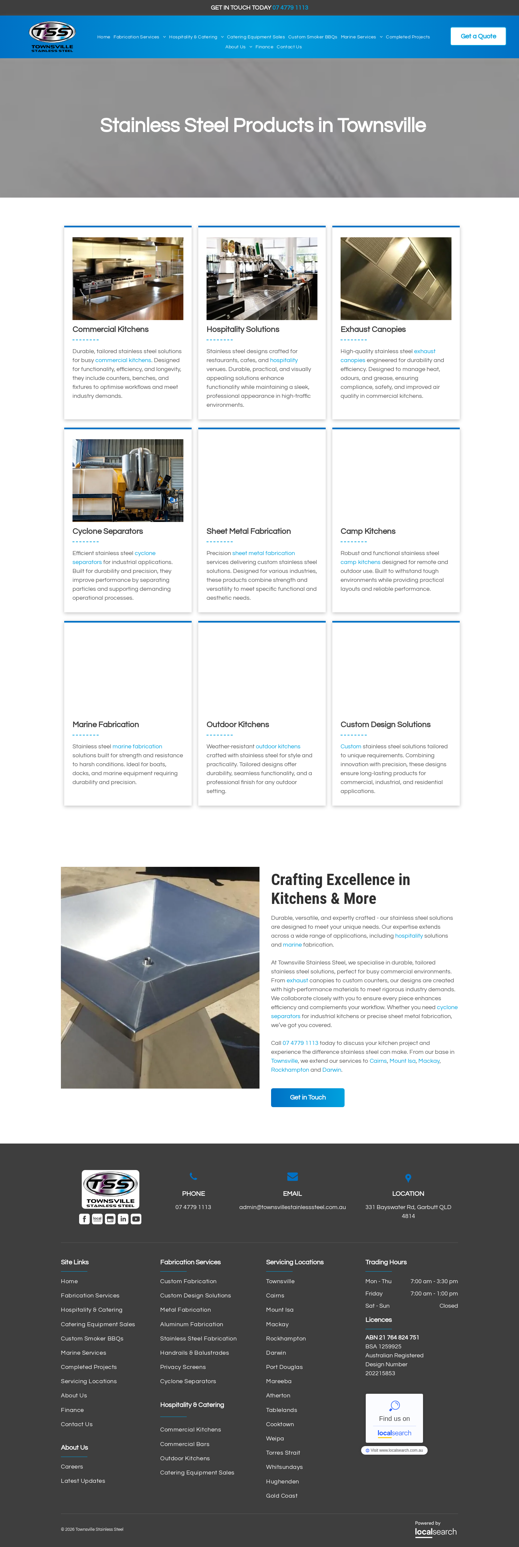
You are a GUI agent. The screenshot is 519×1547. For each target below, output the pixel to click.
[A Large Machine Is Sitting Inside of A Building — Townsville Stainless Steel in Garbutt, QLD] (127, 480)
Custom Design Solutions (386, 725)
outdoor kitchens (278, 746)
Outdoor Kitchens (238, 725)
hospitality (284, 360)
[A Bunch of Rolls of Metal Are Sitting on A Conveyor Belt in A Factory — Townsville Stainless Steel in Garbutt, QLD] (396, 674)
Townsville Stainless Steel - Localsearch (394, 1418)
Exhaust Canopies (373, 329)
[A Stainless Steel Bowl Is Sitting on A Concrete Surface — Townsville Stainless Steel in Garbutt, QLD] (160, 978)
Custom (351, 746)
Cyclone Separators (107, 531)
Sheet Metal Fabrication (249, 531)
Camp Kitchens (368, 531)
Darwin (331, 1070)
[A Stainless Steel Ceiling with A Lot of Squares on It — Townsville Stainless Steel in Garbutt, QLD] (396, 278)
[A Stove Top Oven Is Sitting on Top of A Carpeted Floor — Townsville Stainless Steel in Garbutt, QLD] (396, 480)
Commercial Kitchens (110, 329)
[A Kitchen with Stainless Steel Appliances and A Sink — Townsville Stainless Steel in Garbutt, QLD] (127, 278)
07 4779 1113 (300, 1043)
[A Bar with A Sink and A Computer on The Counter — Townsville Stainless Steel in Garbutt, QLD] (262, 278)
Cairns (378, 1061)
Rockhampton (290, 1070)
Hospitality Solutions (243, 329)
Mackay (429, 1061)
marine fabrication (137, 746)
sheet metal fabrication (263, 553)
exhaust (297, 980)
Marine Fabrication (105, 725)
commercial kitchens (123, 360)
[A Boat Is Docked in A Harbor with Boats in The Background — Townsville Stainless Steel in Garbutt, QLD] (127, 674)
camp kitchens (361, 562)
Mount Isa (403, 1061)
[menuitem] (104, 37)
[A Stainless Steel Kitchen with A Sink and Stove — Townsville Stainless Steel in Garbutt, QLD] (262, 674)
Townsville (284, 1061)
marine (292, 945)
